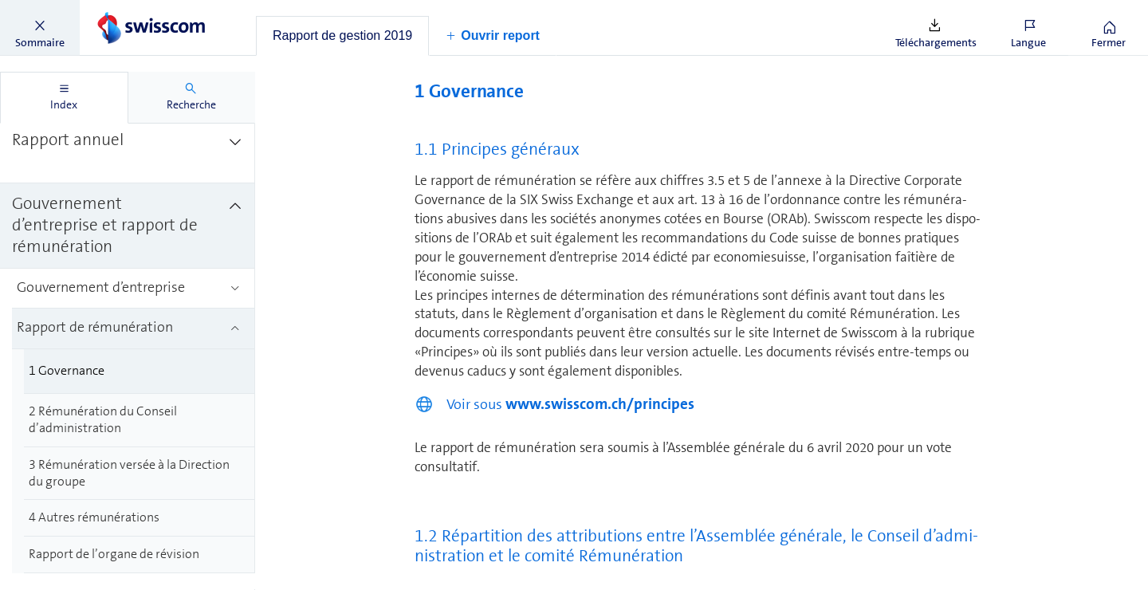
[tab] (342, 36)
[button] (40, 28)
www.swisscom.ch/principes (599, 404)
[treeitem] (127, 151)
